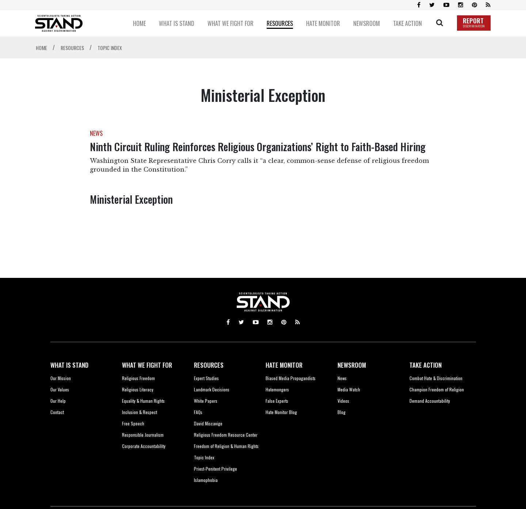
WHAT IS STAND (69, 365)
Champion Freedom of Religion (436, 389)
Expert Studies (206, 378)
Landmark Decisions (211, 389)
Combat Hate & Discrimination (435, 378)
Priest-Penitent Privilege (215, 469)
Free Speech (133, 423)
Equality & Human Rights (143, 401)
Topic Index (204, 457)
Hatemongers (277, 389)
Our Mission (60, 378)
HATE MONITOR (284, 365)
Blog (342, 412)
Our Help (58, 401)
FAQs (198, 412)
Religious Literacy (137, 389)
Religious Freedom (138, 378)
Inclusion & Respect (139, 412)
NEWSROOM (352, 365)
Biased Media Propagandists (291, 378)
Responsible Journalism (143, 435)
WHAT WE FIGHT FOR (147, 365)
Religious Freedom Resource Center (226, 435)
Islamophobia (206, 480)
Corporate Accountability (143, 446)
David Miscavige (208, 423)
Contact (57, 412)
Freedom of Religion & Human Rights (226, 446)
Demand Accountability (429, 401)
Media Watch (349, 389)
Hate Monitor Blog (281, 412)
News (342, 378)
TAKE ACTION (425, 365)
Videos (343, 401)
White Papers (205, 401)
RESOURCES (209, 365)
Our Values (59, 389)
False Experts (277, 401)
